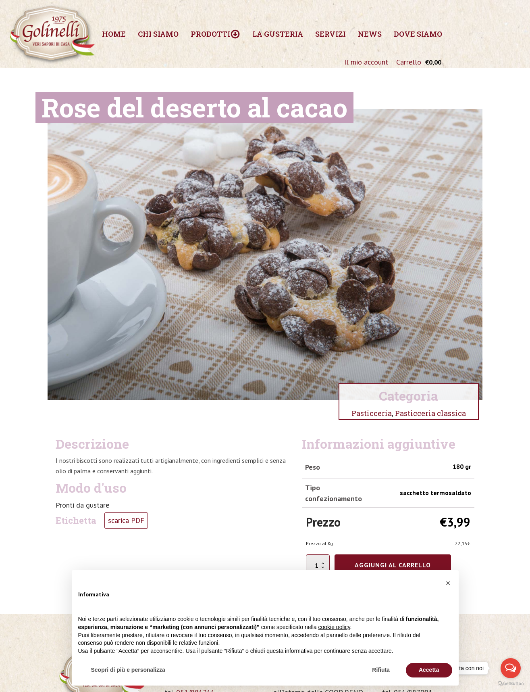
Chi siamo (158, 34)
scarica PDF (126, 520)
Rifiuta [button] (381, 670)
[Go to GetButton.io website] (511, 683)
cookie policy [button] (334, 627)
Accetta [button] (429, 670)
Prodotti (215, 34)
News (370, 34)
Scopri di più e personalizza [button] (128, 670)
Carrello (408, 62)
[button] (448, 583)
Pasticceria (371, 413)
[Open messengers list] (511, 668)
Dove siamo (418, 34)
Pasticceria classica (430, 413)
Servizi (330, 34)
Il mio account (366, 62)
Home (114, 34)
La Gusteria (277, 34)
